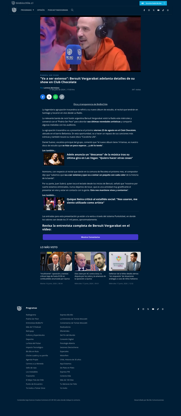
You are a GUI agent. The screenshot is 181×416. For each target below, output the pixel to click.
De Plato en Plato (67, 367)
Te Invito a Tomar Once (35, 388)
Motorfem (64, 355)
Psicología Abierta (67, 343)
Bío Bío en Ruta (32, 351)
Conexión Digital (67, 339)
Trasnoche (30, 376)
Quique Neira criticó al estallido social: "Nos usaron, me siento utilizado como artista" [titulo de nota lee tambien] (102, 200)
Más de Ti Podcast (33, 327)
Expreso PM (65, 372)
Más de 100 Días (67, 380)
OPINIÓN (41, 10)
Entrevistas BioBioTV (34, 323)
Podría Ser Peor (32, 319)
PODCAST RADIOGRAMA (58, 10)
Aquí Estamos (65, 363)
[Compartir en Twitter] (49, 96)
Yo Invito (63, 388)
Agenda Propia (32, 359)
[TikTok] (163, 10)
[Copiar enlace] (61, 96)
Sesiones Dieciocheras (69, 347)
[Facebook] (144, 10)
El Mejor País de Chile (35, 380)
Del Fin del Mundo (67, 335)
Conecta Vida (65, 376)
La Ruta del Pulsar (33, 343)
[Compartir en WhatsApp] (55, 96)
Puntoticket (120, 216)
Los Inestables (32, 372)
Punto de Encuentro (34, 384)
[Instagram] (149, 10)
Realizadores (65, 327)
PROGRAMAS (26, 10)
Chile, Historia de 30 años (70, 359)
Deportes (30, 339)
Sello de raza (31, 367)
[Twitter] (154, 10)
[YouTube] (158, 10)
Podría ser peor (49, 75)
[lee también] (55, 159)
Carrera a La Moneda (34, 363)
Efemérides (64, 331)
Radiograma (31, 315)
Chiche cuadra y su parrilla (37, 355)
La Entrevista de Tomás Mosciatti (73, 319)
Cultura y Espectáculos (35, 335)
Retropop (30, 331)
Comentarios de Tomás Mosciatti (73, 323)
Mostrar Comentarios (90, 237)
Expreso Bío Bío (66, 315)
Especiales (64, 351)
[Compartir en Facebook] (42, 96)
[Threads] (168, 10)
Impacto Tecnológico (34, 347)
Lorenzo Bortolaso (51, 88)
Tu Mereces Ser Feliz (68, 384)
